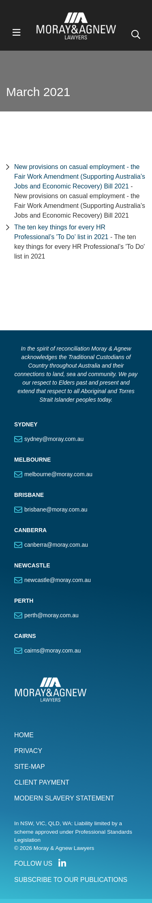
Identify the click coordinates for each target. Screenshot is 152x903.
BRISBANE (29, 495)
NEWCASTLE (32, 565)
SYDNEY (26, 424)
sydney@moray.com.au (53, 439)
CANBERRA (30, 530)
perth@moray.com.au (51, 615)
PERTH (23, 600)
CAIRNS (25, 636)
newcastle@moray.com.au (57, 580)
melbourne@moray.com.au (58, 474)
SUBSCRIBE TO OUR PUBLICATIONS (70, 879)
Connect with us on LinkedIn (62, 863)
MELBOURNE (32, 459)
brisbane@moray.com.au (56, 509)
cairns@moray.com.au (52, 650)
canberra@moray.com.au (56, 544)
